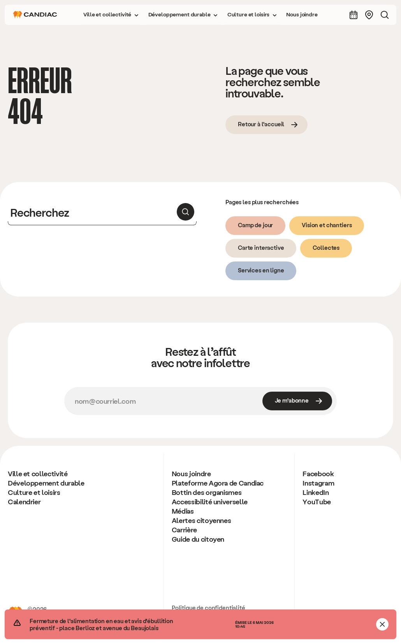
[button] (111, 15)
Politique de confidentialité (208, 607)
